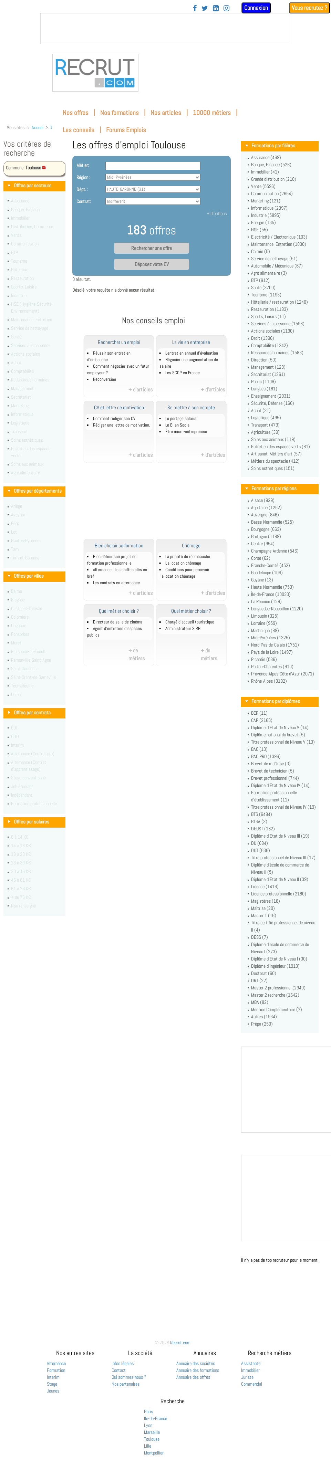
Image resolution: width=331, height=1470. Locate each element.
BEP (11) (259, 713)
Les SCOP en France (182, 373)
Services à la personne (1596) (277, 324)
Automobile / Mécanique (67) (277, 266)
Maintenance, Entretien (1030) (278, 244)
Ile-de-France (155, 1418)
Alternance (56, 1363)
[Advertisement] (161, 504)
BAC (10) (259, 749)
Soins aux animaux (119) (273, 439)
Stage (52, 1384)
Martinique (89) (265, 630)
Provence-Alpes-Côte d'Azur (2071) (282, 674)
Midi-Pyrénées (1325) (270, 637)
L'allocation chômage (183, 563)
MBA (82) (259, 1002)
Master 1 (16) (263, 915)
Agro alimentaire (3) (269, 273)
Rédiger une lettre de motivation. (121, 425)
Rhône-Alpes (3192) (269, 681)
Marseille (152, 1432)
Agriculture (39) (265, 432)
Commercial (251, 1384)
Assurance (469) (266, 157)
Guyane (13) (262, 580)
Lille (147, 1446)
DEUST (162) (263, 829)
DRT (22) (259, 980)
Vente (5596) (263, 186)
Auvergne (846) (265, 515)
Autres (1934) (264, 1017)
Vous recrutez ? (309, 8)
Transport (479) (265, 425)
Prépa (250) (262, 1024)
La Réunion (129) (266, 601)
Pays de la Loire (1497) (272, 652)
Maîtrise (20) (263, 908)
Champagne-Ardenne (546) (275, 551)
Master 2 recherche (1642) (275, 995)
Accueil (38, 127)
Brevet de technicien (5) (272, 771)
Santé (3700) (263, 287)
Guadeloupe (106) (267, 572)
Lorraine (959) (264, 623)
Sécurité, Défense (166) (272, 403)
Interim (53, 1377)
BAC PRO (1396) (266, 756)
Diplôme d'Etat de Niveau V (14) (280, 727)
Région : (83, 177)
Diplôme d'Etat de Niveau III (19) (280, 836)
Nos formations (119, 112)
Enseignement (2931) (270, 396)
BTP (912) (260, 280)
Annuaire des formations (197, 1370)
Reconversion (104, 379)
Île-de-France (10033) (271, 594)
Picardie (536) (264, 659)
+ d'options (217, 213)
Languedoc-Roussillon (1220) (277, 609)
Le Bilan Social (177, 425)
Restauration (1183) (269, 309)
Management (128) (268, 367)
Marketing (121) (265, 201)
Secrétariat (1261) (268, 374)
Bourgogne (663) (266, 529)
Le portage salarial (181, 418)
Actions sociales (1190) (272, 331)
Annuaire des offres (193, 1377)
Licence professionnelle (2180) (278, 894)
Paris (148, 1411)
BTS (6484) (261, 814)
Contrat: (83, 201)
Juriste (247, 1377)
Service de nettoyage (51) (274, 258)
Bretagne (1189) (266, 536)
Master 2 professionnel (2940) (278, 988)
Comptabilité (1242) (269, 345)
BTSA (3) (259, 821)
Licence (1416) (265, 886)
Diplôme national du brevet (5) (278, 735)
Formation (56, 1370)
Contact (119, 1370)
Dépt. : (82, 189)
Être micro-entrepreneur (186, 431)
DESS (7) (259, 937)
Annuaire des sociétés (195, 1363)
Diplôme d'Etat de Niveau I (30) (279, 959)
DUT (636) (260, 850)
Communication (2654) (272, 193)
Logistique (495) (266, 417)
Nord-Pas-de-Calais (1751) (275, 645)
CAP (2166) (261, 720)
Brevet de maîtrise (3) (271, 763)
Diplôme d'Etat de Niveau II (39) (279, 879)
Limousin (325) (265, 616)
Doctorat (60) (263, 973)
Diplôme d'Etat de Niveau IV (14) (280, 785)
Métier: (82, 165)
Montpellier (154, 1453)
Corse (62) (260, 558)
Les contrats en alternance (116, 583)
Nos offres (76, 112)
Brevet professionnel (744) (275, 778)
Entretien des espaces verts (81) (280, 446)
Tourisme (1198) (266, 295)
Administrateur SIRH (182, 628)
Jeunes (53, 1391)
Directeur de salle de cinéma (117, 622)
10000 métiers (212, 112)
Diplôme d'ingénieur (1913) (275, 966)
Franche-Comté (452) (270, 565)
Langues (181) (264, 389)
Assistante (250, 1363)
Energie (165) (263, 222)
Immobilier (250, 1370)
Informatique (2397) (269, 208)
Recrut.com (180, 1343)
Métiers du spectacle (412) (275, 461)
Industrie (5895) (266, 215)
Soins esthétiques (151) (272, 468)
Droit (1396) (262, 338)
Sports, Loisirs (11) (268, 316)
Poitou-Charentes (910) (272, 666)
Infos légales (123, 1363)
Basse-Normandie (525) (272, 522)
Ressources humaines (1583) (277, 352)
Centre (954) (263, 543)
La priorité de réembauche (187, 556)
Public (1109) (263, 381)
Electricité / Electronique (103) (279, 237)
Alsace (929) (263, 500)
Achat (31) (261, 410)
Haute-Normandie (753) (272, 587)
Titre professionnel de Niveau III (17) (283, 857)
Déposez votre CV (152, 264)
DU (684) (259, 843)
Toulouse (151, 1439)
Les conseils (78, 130)
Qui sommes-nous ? (129, 1377)
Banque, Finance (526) (271, 164)
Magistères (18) (265, 901)
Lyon (148, 1425)
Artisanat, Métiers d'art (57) (276, 454)
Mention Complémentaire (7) (276, 1009)
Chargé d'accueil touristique (189, 622)
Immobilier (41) (265, 172)
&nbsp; (165, 28)
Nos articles (166, 112)
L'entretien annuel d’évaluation (191, 353)
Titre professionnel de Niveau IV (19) (283, 807)
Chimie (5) (260, 251)
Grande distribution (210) (273, 179)
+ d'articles (140, 389)
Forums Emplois (126, 130)
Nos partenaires (125, 1384)
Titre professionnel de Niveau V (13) (283, 742)
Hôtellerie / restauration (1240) (279, 302)
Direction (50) (264, 360)
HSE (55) (259, 230)
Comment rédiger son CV (114, 418)
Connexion (256, 8)
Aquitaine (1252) (266, 507)
